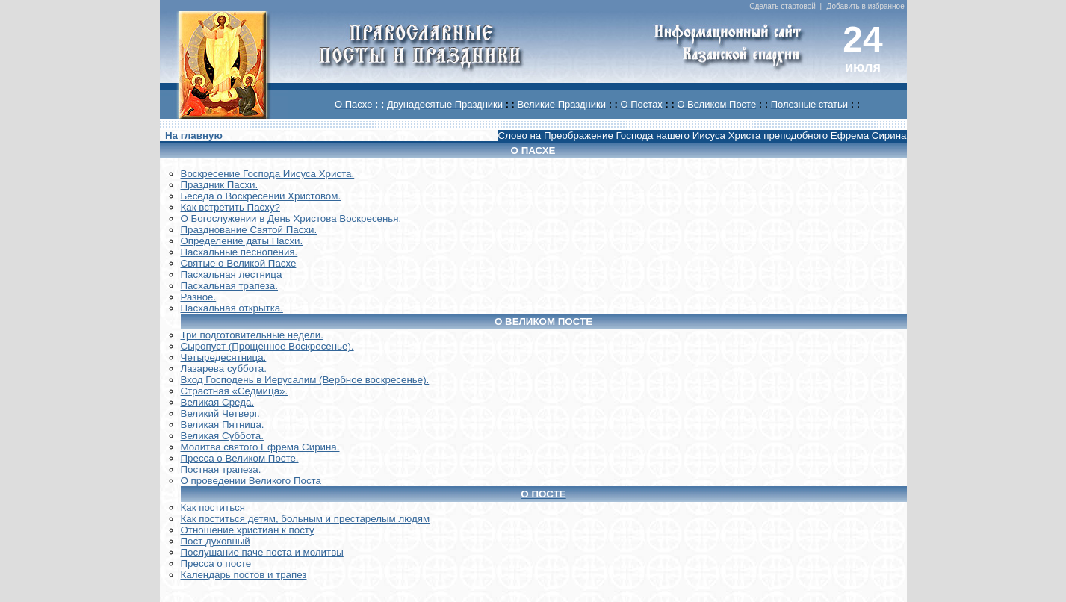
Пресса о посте (216, 563)
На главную (194, 135)
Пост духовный (215, 541)
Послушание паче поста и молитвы (262, 552)
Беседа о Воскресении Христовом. (261, 196)
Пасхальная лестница (231, 274)
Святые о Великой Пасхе (239, 263)
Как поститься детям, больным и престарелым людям (305, 518)
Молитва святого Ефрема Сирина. (260, 447)
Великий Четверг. (220, 413)
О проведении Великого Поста (251, 480)
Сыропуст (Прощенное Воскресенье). (267, 346)
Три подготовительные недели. (252, 335)
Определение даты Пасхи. (242, 240)
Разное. (199, 296)
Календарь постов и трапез (244, 574)
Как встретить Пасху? (231, 207)
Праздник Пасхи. (219, 184)
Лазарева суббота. (224, 368)
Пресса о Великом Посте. (240, 458)
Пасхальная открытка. (232, 308)
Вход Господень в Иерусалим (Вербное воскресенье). (305, 379)
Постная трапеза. (221, 469)
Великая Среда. (218, 402)
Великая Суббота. (222, 435)
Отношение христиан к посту (247, 530)
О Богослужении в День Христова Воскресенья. (291, 218)
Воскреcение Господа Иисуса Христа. (268, 173)
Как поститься (213, 507)
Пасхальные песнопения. (239, 252)
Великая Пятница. (222, 424)
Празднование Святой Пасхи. (249, 229)
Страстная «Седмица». (234, 391)
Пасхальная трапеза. (230, 285)
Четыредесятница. (224, 357)
